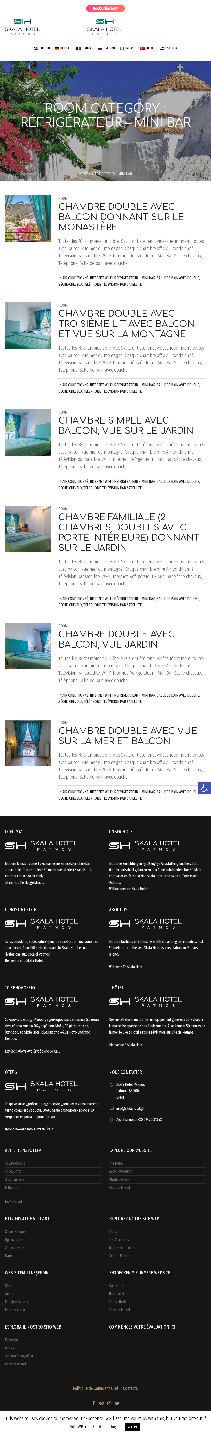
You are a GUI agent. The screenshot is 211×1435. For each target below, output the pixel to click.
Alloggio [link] (11, 1348)
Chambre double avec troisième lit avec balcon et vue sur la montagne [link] (126, 324)
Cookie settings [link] (106, 1426)
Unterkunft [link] (116, 1294)
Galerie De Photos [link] (122, 1247)
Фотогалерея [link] (14, 1247)
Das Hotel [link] (116, 1285)
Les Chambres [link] (119, 1239)
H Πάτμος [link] (12, 1187)
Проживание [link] (14, 1239)
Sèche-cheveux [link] (70, 284)
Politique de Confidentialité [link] (95, 1388)
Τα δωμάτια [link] (13, 1171)
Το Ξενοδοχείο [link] (15, 1163)
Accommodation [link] (120, 1171)
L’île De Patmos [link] (120, 1255)
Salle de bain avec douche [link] (178, 278)
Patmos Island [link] (119, 1187)
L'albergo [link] (11, 1340)
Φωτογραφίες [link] (15, 1179)
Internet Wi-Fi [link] (101, 278)
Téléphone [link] (92, 284)
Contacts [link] (130, 1388)
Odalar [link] (10, 1294)
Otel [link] (8, 1285)
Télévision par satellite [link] (122, 284)
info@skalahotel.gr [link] (130, 1108)
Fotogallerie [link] (118, 1302)
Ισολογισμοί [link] (13, 1201)
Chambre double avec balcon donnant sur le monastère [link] (121, 217)
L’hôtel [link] (114, 1231)
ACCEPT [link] (132, 1427)
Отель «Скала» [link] (16, 1231)
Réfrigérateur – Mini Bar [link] (134, 278)
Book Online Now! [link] (105, 8)
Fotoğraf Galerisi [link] (17, 1302)
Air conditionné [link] (75, 278)
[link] (204, 788)
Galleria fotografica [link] (19, 1356)
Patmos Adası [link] (15, 1310)
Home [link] (83, 174)
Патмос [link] (10, 1255)
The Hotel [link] (116, 1163)
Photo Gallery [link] (119, 1179)
